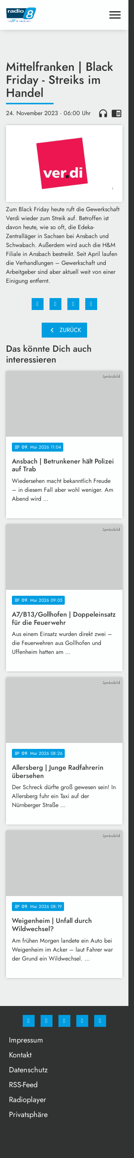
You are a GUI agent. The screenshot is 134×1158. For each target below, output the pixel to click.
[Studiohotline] (82, 1021)
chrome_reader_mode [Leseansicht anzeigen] (116, 113)
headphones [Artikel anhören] (103, 113)
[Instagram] (46, 1021)
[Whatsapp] (64, 1021)
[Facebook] (29, 1021)
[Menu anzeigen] (115, 14)
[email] (100, 1021)
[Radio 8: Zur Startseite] (35, 14)
